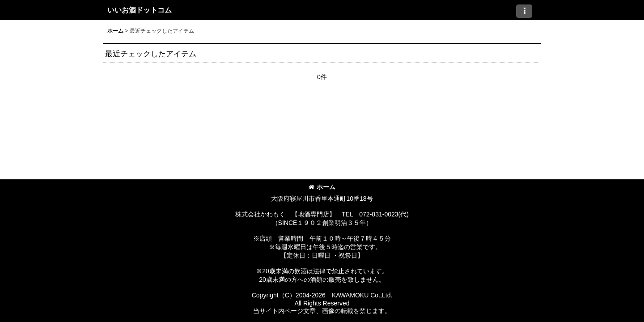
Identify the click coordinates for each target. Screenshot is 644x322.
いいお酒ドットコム (139, 10)
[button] (524, 11)
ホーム (322, 187)
